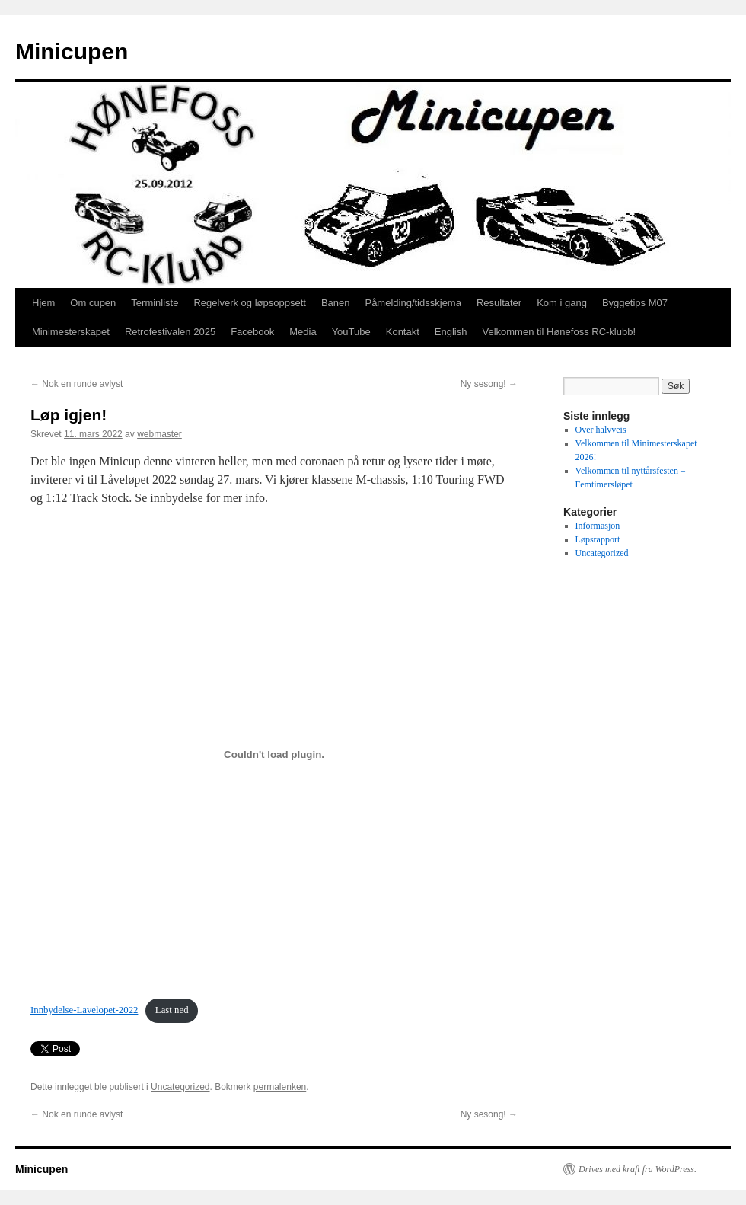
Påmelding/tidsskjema (413, 302)
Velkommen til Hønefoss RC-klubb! (559, 331)
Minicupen (71, 51)
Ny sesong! (489, 384)
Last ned (172, 1010)
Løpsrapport (597, 539)
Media (302, 331)
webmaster (159, 434)
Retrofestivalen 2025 (170, 331)
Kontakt (402, 331)
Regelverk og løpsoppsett (249, 302)
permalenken (279, 1087)
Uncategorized (180, 1087)
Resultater (499, 302)
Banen (335, 302)
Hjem (43, 302)
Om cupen (93, 302)
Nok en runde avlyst (76, 384)
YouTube (351, 331)
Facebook (252, 331)
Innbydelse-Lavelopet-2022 (84, 1010)
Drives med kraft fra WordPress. (638, 1169)
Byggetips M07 (635, 302)
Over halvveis (600, 429)
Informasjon (597, 525)
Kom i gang (562, 302)
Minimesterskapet (71, 331)
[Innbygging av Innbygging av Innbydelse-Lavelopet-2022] (274, 754)
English (451, 331)
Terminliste (154, 302)
